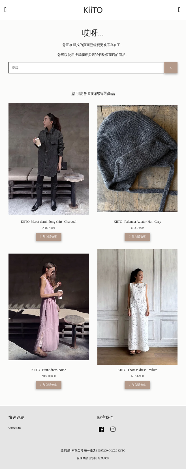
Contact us (14, 427)
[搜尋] (86, 67)
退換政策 (103, 458)
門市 (93, 458)
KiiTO (93, 10)
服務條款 (82, 458)
